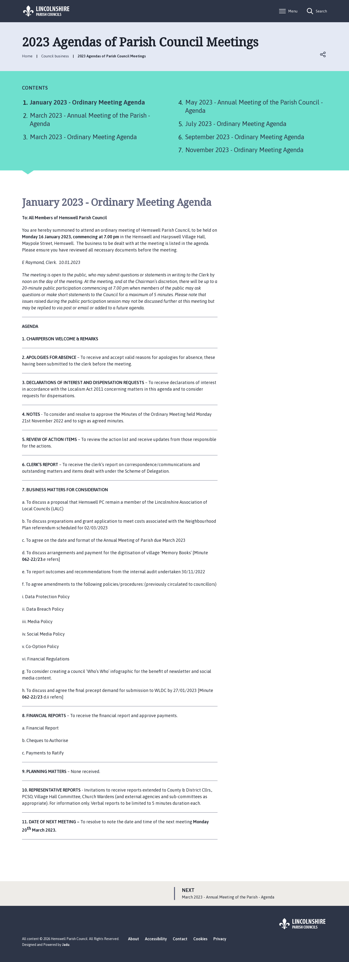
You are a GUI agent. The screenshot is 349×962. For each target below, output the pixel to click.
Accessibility (156, 939)
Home (27, 56)
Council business (55, 56)
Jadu (65, 945)
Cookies (200, 939)
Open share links (323, 54)
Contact (180, 939)
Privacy (219, 939)
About (133, 939)
